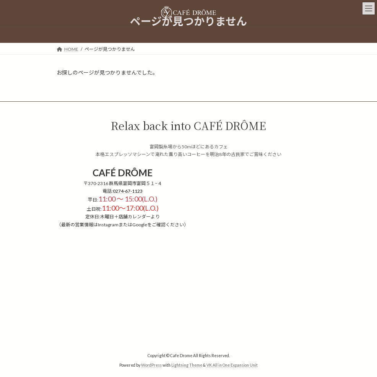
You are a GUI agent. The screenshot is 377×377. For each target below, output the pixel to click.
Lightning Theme (186, 365)
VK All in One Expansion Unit (232, 365)
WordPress (151, 365)
